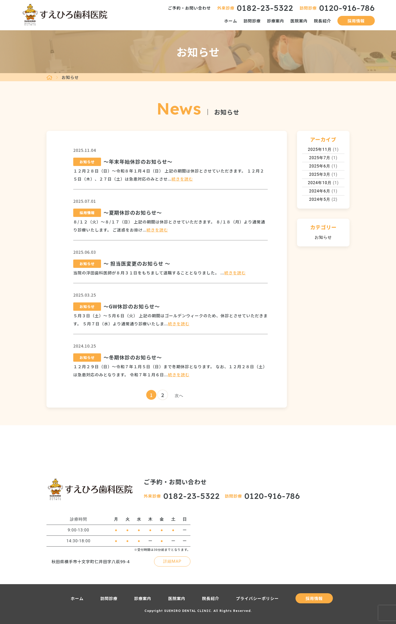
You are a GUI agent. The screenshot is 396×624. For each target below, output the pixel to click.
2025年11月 (320, 149)
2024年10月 (320, 182)
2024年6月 (319, 191)
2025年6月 (319, 166)
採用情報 (356, 21)
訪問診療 (252, 21)
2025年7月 (319, 157)
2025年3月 (319, 174)
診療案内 (275, 21)
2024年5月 (319, 199)
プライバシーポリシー (257, 598)
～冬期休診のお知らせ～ (133, 357)
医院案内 (299, 21)
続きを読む (182, 179)
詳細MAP (172, 561)
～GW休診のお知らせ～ (132, 306)
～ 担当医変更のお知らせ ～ (137, 263)
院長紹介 (322, 21)
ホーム (230, 21)
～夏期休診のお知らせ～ (133, 212)
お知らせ (323, 237)
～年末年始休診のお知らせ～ (138, 161)
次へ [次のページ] (179, 395)
